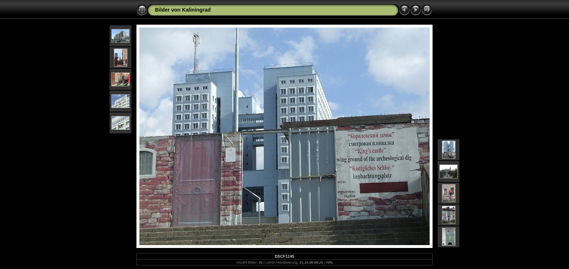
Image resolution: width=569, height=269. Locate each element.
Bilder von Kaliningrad (183, 10)
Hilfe (329, 262)
